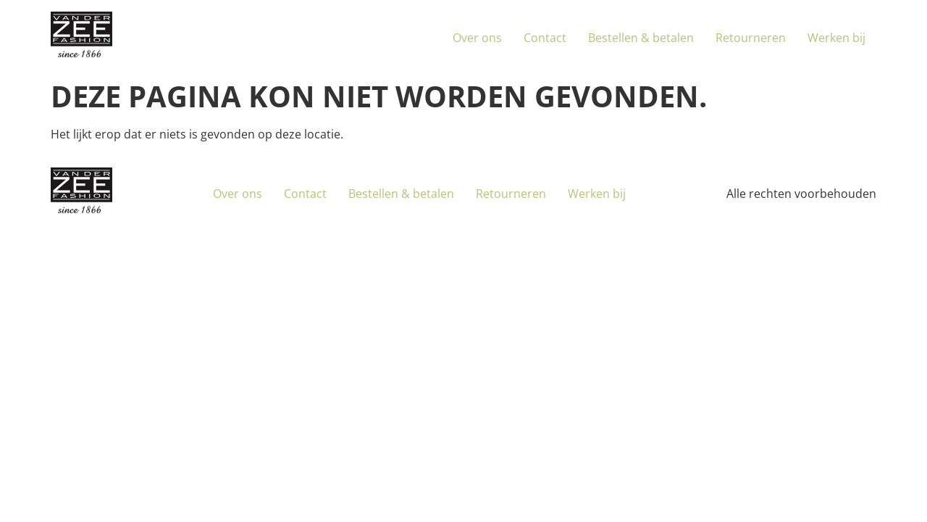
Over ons (477, 38)
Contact (545, 38)
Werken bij (836, 38)
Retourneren (751, 38)
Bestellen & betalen (641, 38)
